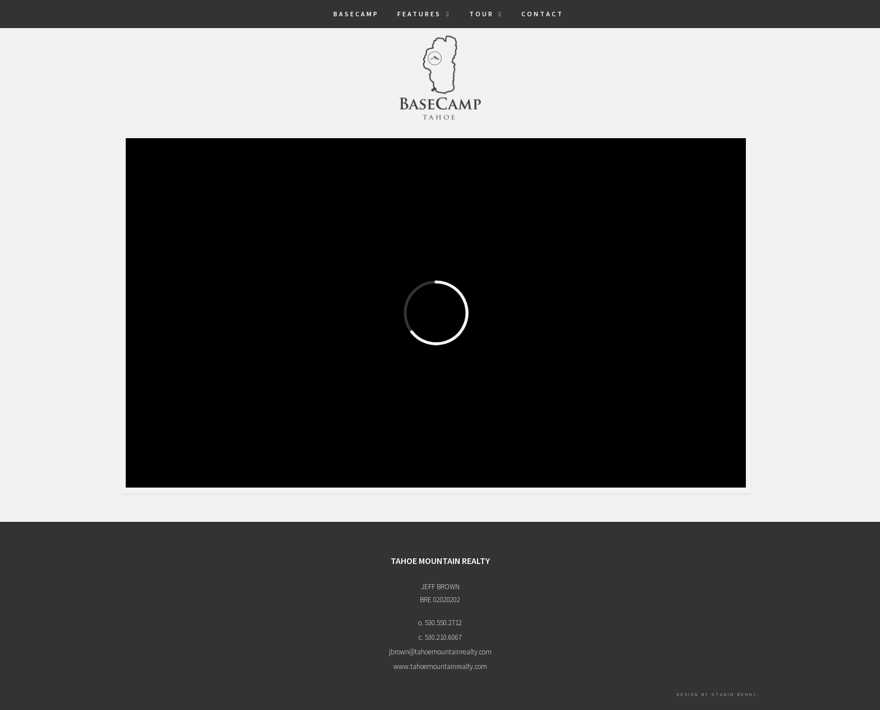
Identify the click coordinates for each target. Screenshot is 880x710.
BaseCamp (356, 14)
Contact (542, 14)
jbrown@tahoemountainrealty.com (440, 652)
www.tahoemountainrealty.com (440, 666)
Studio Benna (734, 694)
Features (419, 14)
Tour (481, 14)
